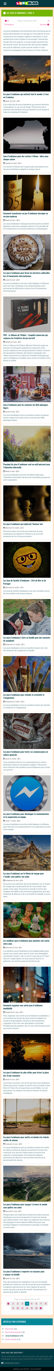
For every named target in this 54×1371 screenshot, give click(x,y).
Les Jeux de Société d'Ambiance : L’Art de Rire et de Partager (24, 582)
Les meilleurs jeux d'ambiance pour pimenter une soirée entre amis (26, 942)
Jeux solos (11, 1329)
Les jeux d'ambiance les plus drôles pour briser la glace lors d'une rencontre (26, 1074)
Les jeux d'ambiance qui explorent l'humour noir (23, 524)
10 (18, 1308)
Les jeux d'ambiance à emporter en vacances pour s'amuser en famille (23, 1273)
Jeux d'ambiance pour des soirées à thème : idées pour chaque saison (25, 158)
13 (32, 1308)
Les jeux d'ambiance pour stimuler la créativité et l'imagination (23, 696)
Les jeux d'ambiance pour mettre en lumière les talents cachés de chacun (26, 1139)
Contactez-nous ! (10, 1363)
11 (22, 1308)
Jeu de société (12, 1339)
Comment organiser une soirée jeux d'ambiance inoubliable (23, 1007)
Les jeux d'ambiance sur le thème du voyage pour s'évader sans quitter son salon (23, 875)
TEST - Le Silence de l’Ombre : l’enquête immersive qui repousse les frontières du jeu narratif (25, 337)
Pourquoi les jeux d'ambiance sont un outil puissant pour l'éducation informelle (26, 466)
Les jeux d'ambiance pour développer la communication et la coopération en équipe (26, 815)
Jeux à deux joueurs (15, 1332)
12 (27, 1308)
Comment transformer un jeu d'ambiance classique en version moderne (25, 215)
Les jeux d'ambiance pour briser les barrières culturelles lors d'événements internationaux (26, 274)
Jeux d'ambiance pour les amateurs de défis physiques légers (25, 406)
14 (36, 1308)
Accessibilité (36, 1369)
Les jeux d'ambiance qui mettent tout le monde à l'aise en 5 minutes (26, 96)
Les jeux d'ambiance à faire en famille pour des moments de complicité (26, 639)
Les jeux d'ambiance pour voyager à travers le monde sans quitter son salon (25, 1206)
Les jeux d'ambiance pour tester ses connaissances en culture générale (25, 753)
